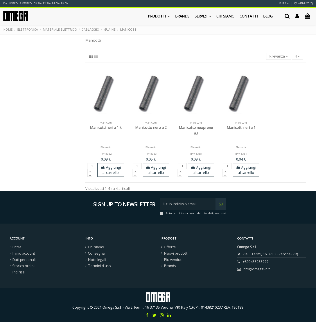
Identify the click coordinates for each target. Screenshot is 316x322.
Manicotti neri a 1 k (106, 127)
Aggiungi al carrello (111, 170)
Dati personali (24, 259)
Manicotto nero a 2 (151, 127)
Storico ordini (23, 265)
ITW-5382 (106, 154)
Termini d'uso (99, 265)
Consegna (96, 253)
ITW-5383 (151, 154)
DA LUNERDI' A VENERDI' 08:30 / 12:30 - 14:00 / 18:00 (35, 3)
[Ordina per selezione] (278, 56)
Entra (16, 247)
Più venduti (173, 259)
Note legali (97, 259)
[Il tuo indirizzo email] (187, 204)
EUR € (284, 3)
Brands (170, 265)
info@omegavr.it (256, 269)
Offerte (170, 247)
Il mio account (23, 253)
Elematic (106, 147)
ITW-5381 (241, 154)
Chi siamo (96, 247)
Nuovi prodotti (176, 253)
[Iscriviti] (220, 204)
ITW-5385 (196, 154)
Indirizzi (18, 272)
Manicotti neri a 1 (241, 127)
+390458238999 (255, 261)
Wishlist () (303, 3)
